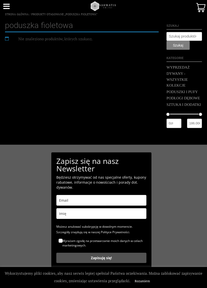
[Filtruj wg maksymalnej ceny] (194, 123)
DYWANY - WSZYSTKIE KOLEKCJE (177, 79)
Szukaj (178, 45)
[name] (101, 213)
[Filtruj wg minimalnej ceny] (173, 123)
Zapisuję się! (101, 257)
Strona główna (17, 14)
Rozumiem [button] (142, 281)
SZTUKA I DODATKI (183, 105)
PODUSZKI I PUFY (182, 92)
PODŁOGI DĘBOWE (183, 98)
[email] (101, 200)
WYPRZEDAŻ (178, 67)
